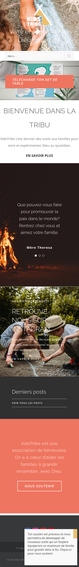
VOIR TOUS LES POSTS (27, 403)
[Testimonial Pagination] (36, 256)
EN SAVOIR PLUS (39, 155)
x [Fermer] (75, 533)
